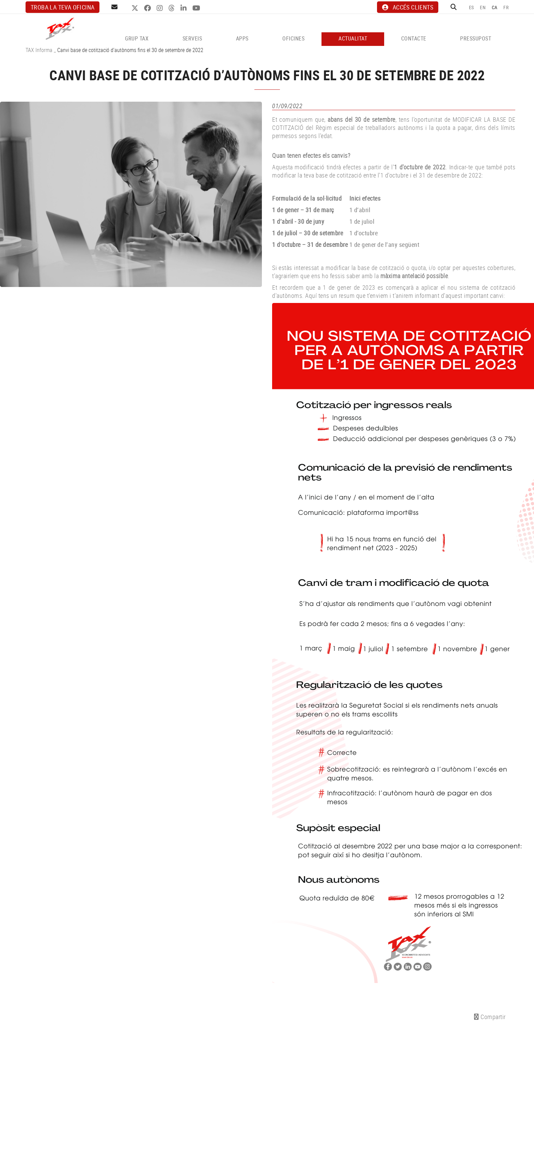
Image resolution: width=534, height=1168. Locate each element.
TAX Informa (39, 50)
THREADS (172, 8)
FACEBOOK (148, 8)
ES (471, 7)
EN (483, 7)
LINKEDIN (184, 8)
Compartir (490, 1017)
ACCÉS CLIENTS (407, 7)
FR (505, 7)
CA (495, 7)
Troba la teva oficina (62, 7)
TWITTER (135, 8)
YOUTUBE (197, 8)
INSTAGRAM (160, 8)
